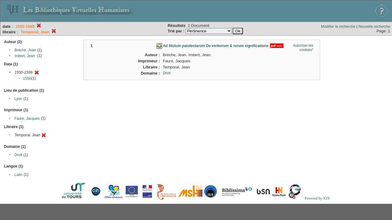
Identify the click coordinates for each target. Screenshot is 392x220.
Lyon (18, 99)
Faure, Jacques (27, 118)
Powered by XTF (317, 198)
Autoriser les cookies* (303, 47)
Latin (18, 175)
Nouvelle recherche (374, 26)
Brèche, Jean (25, 50)
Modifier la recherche (338, 26)
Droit (18, 155)
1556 (27, 78)
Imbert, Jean (24, 56)
